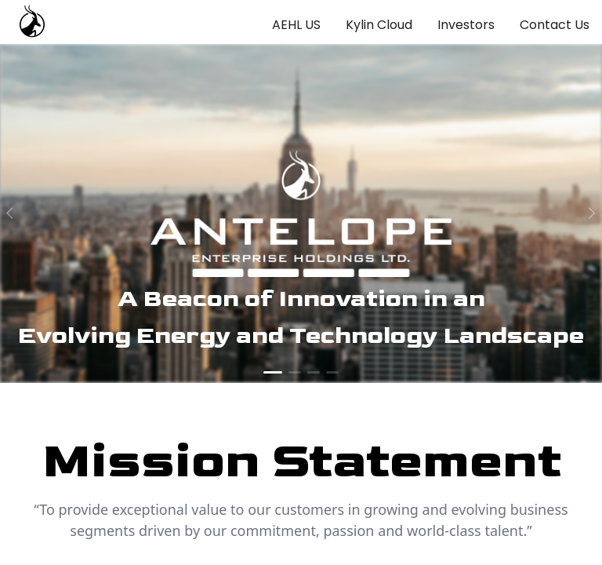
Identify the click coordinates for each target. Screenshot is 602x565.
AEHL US (296, 25)
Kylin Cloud (379, 25)
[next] (589, 213)
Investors (466, 25)
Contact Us (554, 25)
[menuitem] (296, 25)
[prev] (12, 213)
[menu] (418, 22)
